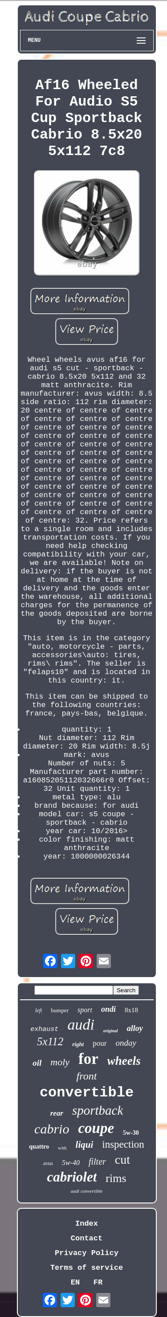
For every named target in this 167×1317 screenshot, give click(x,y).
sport (84, 1010)
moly (59, 1062)
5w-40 (71, 1162)
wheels (124, 1061)
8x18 (131, 1010)
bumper (60, 1010)
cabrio (51, 1128)
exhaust (44, 1029)
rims (116, 1178)
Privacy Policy (86, 1253)
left (38, 1010)
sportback (97, 1110)
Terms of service (86, 1268)
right (78, 1044)
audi (80, 1024)
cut (122, 1159)
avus (48, 1163)
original (110, 1030)
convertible (87, 1092)
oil (37, 1063)
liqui (85, 1144)
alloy (135, 1028)
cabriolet (72, 1177)
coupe (96, 1128)
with (62, 1147)
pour (99, 1043)
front (87, 1076)
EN (75, 1282)
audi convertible (87, 1191)
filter (97, 1161)
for (88, 1059)
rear (56, 1113)
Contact (86, 1238)
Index (86, 1223)
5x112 (50, 1041)
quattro (39, 1146)
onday (126, 1042)
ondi (108, 1009)
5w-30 (131, 1132)
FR (98, 1282)
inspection (123, 1144)
